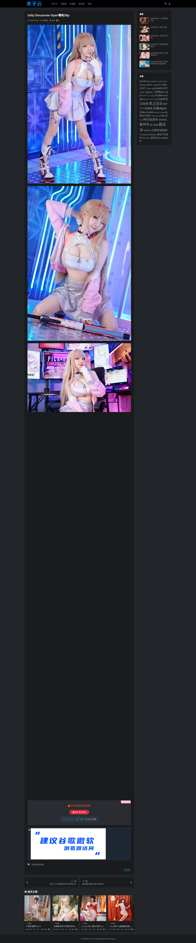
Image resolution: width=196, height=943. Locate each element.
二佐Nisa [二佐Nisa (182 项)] (158, 92)
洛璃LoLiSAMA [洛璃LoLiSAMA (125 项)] (147, 112)
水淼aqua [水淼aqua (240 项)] (159, 108)
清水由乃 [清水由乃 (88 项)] (157, 112)
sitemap (112, 939)
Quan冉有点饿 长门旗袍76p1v (159, 54)
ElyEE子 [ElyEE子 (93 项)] (155, 81)
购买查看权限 (79, 812)
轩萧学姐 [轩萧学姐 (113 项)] (147, 130)
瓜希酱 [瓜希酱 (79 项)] (162, 112)
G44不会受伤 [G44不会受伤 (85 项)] (162, 81)
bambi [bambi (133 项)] (143, 81)
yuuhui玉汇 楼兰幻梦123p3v (93, 927)
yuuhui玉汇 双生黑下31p (159, 36)
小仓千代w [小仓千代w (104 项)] (153, 99)
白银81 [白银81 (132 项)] (147, 115)
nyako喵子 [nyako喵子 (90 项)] (157, 85)
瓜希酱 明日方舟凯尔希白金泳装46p (65, 927)
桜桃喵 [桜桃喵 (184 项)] (148, 108)
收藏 (127, 870)
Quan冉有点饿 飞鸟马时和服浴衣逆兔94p (159, 62)
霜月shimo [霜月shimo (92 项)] (146, 138)
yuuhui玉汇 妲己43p (158, 27)
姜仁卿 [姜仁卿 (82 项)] (146, 99)
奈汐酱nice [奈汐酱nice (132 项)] (160, 95)
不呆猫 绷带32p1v (33, 926)
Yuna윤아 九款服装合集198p (120, 927)
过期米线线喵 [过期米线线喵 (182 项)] (159, 130)
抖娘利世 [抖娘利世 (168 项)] (163, 99)
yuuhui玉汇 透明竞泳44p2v (159, 45)
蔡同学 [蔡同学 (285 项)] (145, 124)
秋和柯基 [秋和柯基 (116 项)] (163, 119)
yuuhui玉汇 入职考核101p (159, 19)
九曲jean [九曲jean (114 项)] (148, 92)
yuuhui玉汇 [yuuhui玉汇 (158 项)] (161, 88)
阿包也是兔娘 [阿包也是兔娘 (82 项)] (144, 135)
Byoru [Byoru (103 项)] (149, 81)
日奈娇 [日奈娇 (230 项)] (144, 103)
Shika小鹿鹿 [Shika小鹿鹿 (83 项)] (151, 88)
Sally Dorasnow (38, 864)
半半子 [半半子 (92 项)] (144, 95)
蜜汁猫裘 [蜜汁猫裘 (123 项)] (154, 124)
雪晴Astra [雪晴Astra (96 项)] (152, 134)
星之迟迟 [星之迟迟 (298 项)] (155, 103)
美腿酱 (45, 20)
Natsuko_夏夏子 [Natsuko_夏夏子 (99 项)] (146, 85)
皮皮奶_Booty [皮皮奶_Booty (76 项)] (156, 116)
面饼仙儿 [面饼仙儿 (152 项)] (155, 137)
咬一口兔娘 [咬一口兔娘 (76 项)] (150, 96)
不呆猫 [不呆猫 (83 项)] (142, 92)
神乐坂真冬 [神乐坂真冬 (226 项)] (150, 119)
